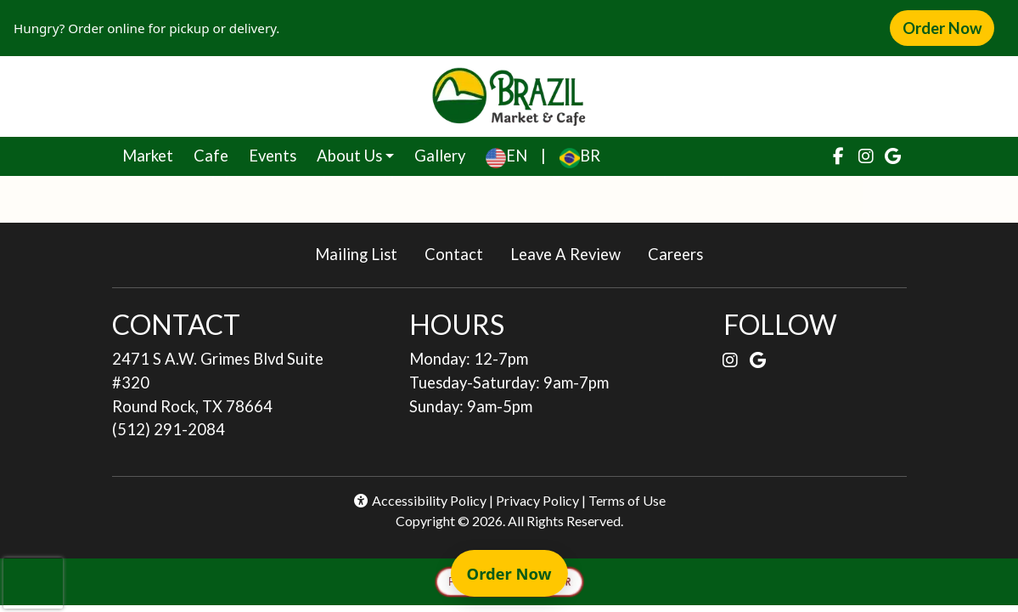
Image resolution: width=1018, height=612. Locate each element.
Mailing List (356, 254)
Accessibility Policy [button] (419, 500)
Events (272, 155)
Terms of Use (627, 500)
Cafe (216, 154)
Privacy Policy (537, 500)
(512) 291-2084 (168, 429)
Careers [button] (682, 253)
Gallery (439, 155)
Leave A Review (572, 253)
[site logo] (508, 96)
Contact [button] (461, 253)
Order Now (948, 27)
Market (152, 154)
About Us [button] (349, 155)
